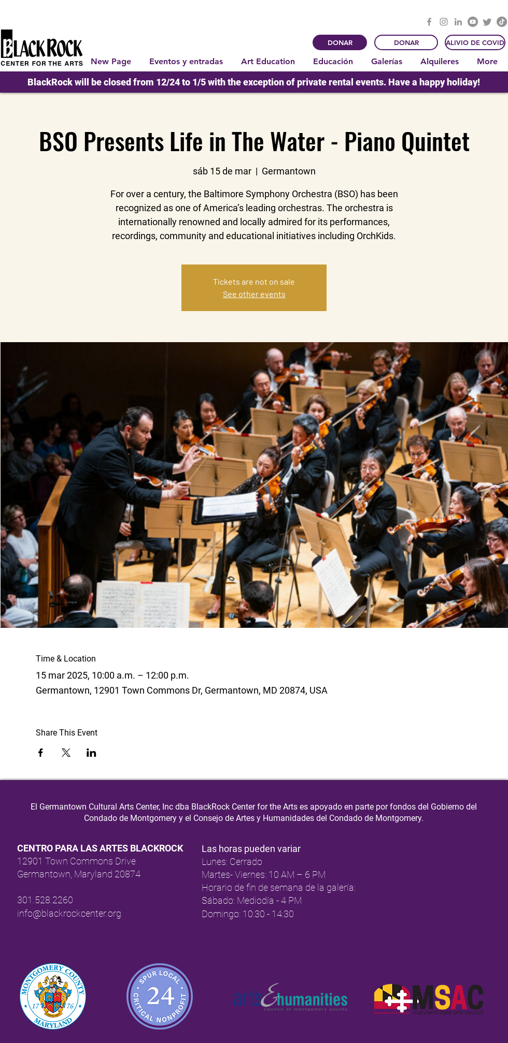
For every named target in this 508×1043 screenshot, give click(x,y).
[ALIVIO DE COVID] (475, 42)
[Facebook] (429, 22)
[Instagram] (444, 22)
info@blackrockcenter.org (69, 913)
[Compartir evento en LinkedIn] (91, 752)
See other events (254, 294)
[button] (187, 61)
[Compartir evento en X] (66, 752)
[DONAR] (340, 42)
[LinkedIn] (458, 22)
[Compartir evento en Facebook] (41, 752)
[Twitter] (487, 22)
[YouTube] (473, 22)
